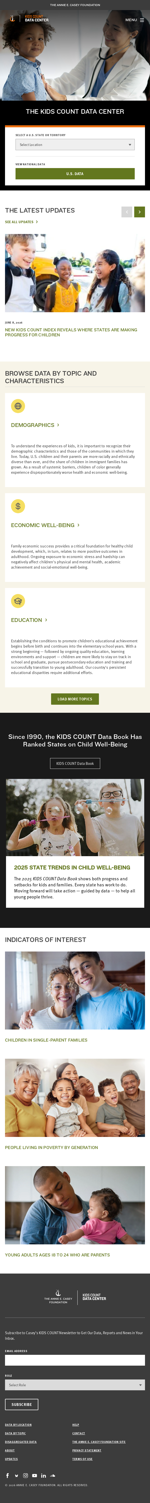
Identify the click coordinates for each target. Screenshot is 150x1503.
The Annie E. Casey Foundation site (99, 1442)
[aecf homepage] (12, 18)
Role (8, 1375)
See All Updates (19, 221)
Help (75, 1425)
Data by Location (18, 1425)
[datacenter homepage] (37, 18)
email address (16, 1351)
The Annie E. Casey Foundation (75, 5)
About (10, 1450)
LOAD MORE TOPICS (75, 699)
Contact (78, 1433)
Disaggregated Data (21, 1442)
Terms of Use (82, 1459)
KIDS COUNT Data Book (75, 763)
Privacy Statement (86, 1450)
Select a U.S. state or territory (41, 135)
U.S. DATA (74, 173)
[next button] (139, 212)
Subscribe (22, 1404)
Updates (11, 1459)
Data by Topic (15, 1433)
